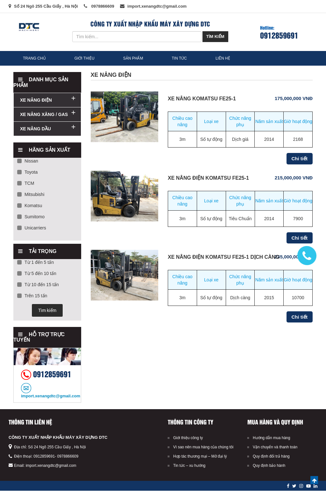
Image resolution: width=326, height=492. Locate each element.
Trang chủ (35, 59)
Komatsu (29, 206)
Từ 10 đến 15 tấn (38, 285)
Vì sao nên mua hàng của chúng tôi (203, 448)
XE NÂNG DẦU (35, 130)
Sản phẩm (138, 59)
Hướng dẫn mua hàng (271, 439)
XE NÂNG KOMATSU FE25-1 (202, 100)
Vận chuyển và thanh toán (275, 448)
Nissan (27, 162)
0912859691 (279, 34)
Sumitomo (31, 218)
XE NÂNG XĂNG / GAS (44, 115)
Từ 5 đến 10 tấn (36, 274)
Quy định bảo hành (269, 467)
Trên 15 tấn (32, 297)
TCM (25, 184)
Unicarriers (31, 229)
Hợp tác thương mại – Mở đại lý (200, 457)
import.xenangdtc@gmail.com (51, 467)
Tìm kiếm (215, 36)
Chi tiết (300, 160)
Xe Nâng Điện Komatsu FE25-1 (208, 179)
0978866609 (67, 457)
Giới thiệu (88, 59)
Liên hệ (230, 59)
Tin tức (186, 59)
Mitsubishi (30, 195)
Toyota (27, 173)
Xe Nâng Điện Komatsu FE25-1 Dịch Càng (224, 258)
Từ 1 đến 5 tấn (35, 263)
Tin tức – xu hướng (189, 467)
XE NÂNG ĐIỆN (36, 101)
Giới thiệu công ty (188, 439)
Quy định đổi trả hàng (271, 457)
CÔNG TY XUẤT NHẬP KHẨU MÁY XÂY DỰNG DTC (58, 438)
